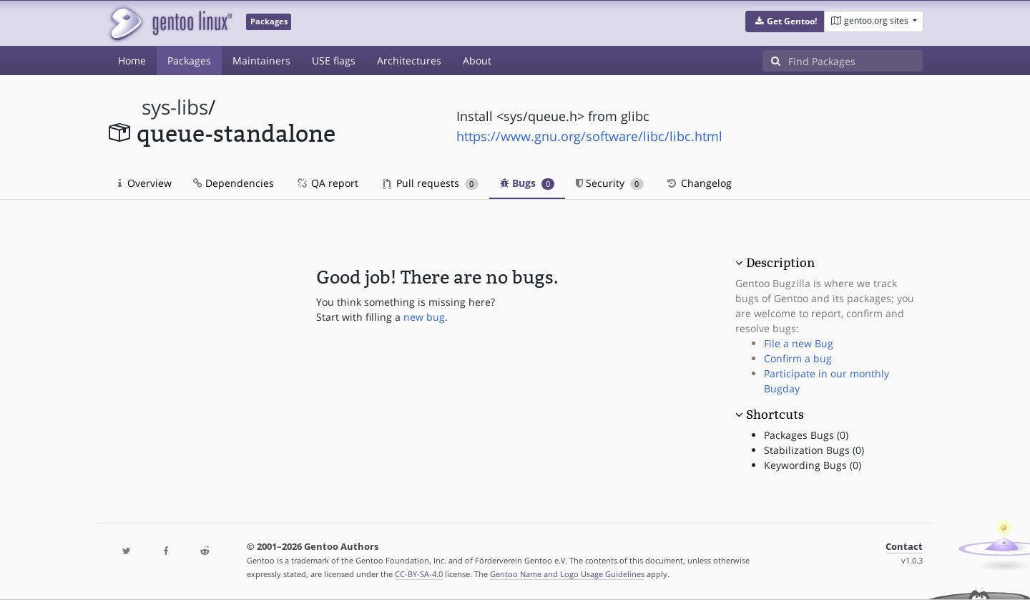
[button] (785, 21)
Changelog (698, 183)
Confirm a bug (798, 358)
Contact (904, 547)
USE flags (333, 60)
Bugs (527, 183)
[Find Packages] (855, 61)
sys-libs (175, 107)
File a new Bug (798, 343)
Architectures (409, 60)
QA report (326, 183)
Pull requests (431, 183)
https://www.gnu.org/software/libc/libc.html (589, 136)
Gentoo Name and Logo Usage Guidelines (567, 573)
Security (610, 183)
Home (132, 60)
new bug (424, 317)
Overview (145, 183)
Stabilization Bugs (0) (814, 450)
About (477, 60)
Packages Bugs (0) (806, 435)
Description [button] (780, 263)
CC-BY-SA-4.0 (419, 573)
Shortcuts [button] (775, 414)
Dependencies (233, 183)
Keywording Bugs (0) (812, 465)
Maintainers (261, 60)
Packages (189, 60)
